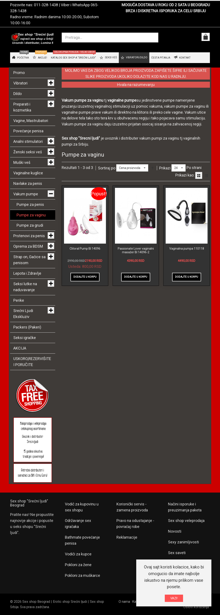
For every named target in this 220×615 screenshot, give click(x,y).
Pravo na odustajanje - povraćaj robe (135, 523)
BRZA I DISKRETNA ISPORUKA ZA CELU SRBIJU (166, 11)
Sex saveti (177, 552)
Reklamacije (126, 537)
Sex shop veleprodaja (186, 520)
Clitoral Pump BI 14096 (85, 248)
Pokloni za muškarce (82, 575)
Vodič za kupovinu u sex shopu (82, 507)
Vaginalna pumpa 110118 (186, 248)
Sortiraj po (106, 168)
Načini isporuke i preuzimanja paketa (185, 507)
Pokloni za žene (78, 564)
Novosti (174, 531)
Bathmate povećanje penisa (82, 540)
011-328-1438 (46, 5)
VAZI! (173, 598)
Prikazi (165, 168)
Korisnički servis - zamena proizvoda (132, 507)
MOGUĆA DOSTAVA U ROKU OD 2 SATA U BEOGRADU (166, 5)
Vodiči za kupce (78, 554)
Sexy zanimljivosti (183, 542)
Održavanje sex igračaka (78, 523)
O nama (124, 602)
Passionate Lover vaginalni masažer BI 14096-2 (136, 250)
